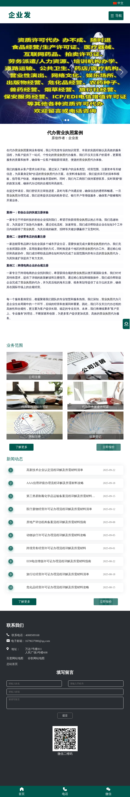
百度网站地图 (15, 658)
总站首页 (12, 664)
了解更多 (21, 447)
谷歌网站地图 (36, 658)
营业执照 (20, 150)
